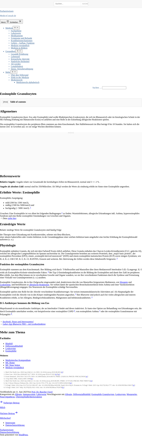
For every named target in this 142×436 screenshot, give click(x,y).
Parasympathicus (7, 397)
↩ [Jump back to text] (62, 372)
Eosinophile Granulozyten (102, 394)
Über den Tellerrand (19, 75)
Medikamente (17, 36)
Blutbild (9, 343)
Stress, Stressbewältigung (22, 69)
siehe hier (12, 218)
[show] (5, 102)
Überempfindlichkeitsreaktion (29, 397)
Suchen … (97, 87)
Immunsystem (29, 394)
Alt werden (16, 64)
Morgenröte (132, 394)
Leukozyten (10, 348)
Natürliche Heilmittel (20, 61)
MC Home (10, 363)
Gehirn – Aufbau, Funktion (22, 43)
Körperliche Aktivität (20, 59)
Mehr (7, 72)
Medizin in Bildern (19, 48)
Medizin (9, 28)
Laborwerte (16, 33)
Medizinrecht (16, 80)
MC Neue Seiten (12, 365)
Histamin (124, 282)
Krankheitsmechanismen (21, 40)
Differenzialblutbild (14, 346)
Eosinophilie (10, 351)
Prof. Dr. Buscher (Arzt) (42, 392)
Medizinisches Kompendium (17, 360)
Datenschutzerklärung (9, 432)
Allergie (18, 394)
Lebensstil (15, 56)
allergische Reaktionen (39, 284)
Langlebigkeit (17, 66)
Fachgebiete (16, 31)
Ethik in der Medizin (20, 77)
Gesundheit (10, 51)
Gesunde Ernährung (19, 54)
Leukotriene (5, 284)
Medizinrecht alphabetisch (27, 82)
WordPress (23, 435)
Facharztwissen (6, 11)
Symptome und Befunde (21, 38)
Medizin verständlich (20, 45)
